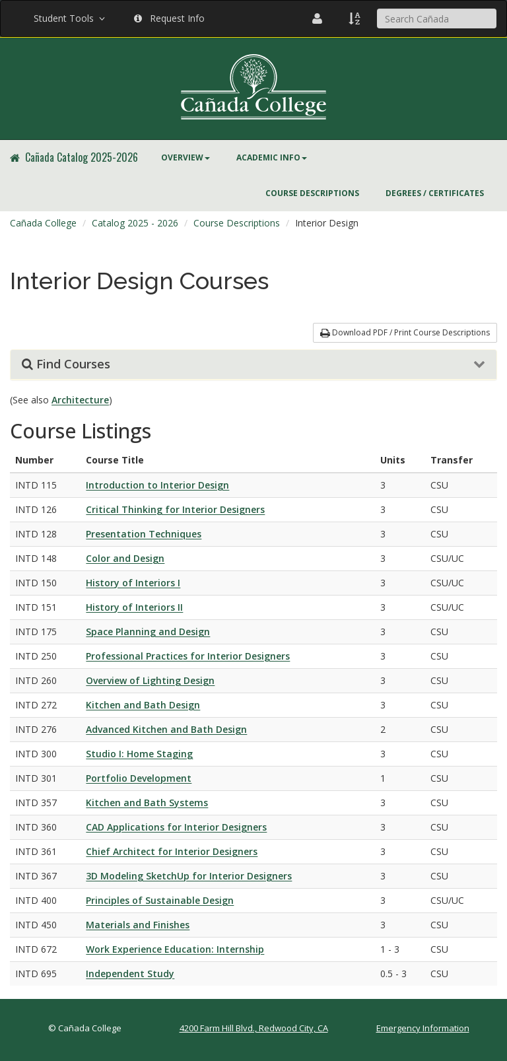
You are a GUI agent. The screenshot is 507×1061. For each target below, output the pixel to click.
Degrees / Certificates (435, 193)
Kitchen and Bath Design (143, 705)
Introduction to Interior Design (157, 485)
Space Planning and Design (148, 631)
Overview (185, 157)
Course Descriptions (312, 193)
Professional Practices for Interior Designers (188, 656)
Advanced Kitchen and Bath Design (166, 729)
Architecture (80, 400)
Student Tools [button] (71, 18)
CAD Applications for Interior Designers (176, 827)
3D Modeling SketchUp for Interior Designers (189, 876)
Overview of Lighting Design (150, 680)
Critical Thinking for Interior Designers (175, 509)
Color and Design (125, 558)
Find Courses (66, 364)
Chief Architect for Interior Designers (171, 851)
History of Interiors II (134, 607)
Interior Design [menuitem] (326, 223)
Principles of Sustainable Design (160, 900)
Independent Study (130, 973)
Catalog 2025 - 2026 (135, 223)
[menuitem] (185, 158)
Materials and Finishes (137, 924)
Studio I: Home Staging (139, 753)
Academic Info (271, 157)
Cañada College (43, 223)
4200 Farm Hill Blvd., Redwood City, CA (254, 1028)
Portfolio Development (138, 778)
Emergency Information (422, 1028)
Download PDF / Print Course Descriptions (405, 332)
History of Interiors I (133, 582)
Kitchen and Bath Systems (147, 802)
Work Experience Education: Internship (175, 949)
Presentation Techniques (143, 534)
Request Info (169, 18)
